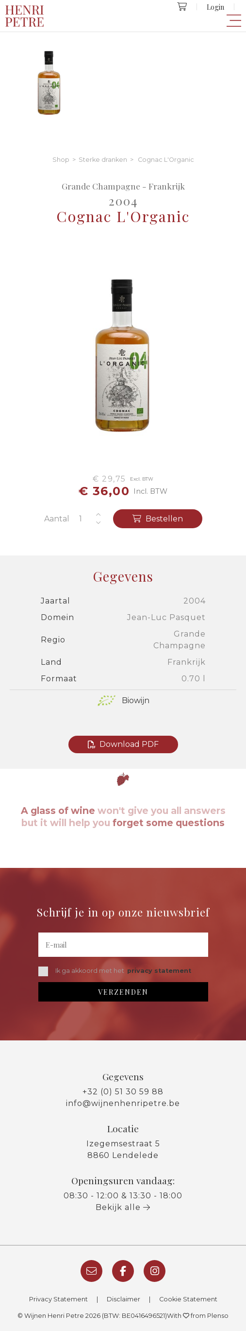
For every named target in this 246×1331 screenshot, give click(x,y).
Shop (60, 159)
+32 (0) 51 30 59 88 (123, 1091)
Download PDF (123, 744)
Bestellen (157, 518)
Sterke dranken (103, 159)
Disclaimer (123, 1299)
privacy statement (159, 970)
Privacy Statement (58, 1299)
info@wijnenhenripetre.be (123, 1103)
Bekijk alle (123, 1207)
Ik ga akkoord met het (114, 971)
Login (215, 6)
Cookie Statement (188, 1299)
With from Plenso (198, 1315)
